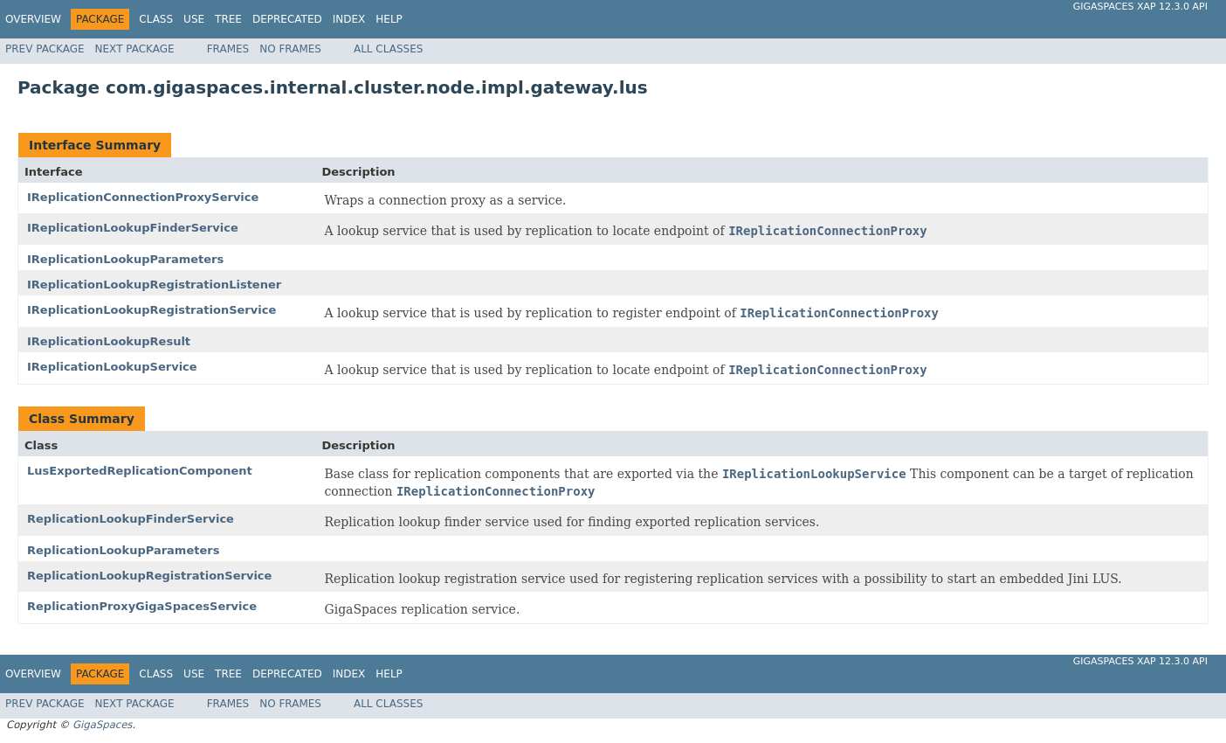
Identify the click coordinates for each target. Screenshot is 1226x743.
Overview (33, 19)
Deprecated (287, 19)
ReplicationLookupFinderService (130, 518)
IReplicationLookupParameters (125, 259)
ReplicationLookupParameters (123, 550)
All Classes (388, 49)
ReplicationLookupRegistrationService (149, 575)
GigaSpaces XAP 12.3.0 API (1140, 6)
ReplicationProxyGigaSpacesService (142, 606)
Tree (228, 19)
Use (193, 19)
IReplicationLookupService (112, 366)
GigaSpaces (102, 725)
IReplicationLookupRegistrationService (151, 309)
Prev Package (45, 49)
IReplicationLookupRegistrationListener (154, 284)
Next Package (135, 49)
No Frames (290, 49)
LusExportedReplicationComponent (139, 470)
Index (349, 19)
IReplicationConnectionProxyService (142, 197)
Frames (228, 49)
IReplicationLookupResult (108, 341)
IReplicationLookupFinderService (132, 227)
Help (389, 19)
